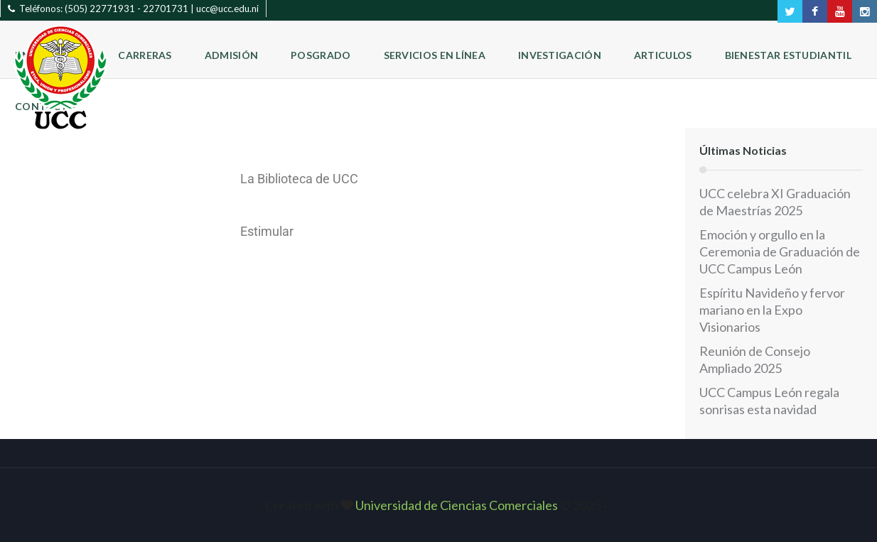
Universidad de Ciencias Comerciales (457, 505)
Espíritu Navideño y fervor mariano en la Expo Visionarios (772, 310)
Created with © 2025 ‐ (438, 505)
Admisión (231, 55)
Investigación (559, 55)
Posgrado (320, 55)
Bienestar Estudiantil (788, 55)
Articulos (663, 55)
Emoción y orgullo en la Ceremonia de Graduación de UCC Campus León (779, 251)
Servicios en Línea (434, 55)
